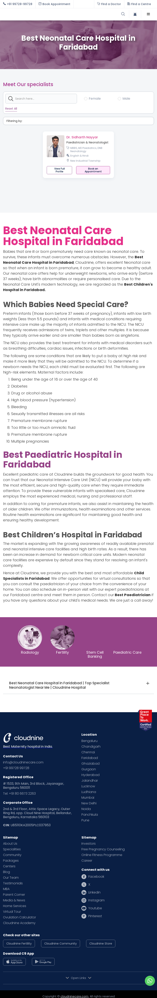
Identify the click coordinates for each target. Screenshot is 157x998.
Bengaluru (89, 741)
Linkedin (94, 892)
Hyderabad (90, 775)
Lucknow (88, 786)
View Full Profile (59, 170)
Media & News (14, 900)
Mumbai (87, 797)
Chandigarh (91, 746)
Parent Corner (14, 895)
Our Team (11, 878)
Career (86, 860)
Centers (9, 866)
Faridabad (89, 758)
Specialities (12, 849)
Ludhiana (88, 792)
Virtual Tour (12, 912)
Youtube (95, 908)
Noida (86, 809)
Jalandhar (89, 780)
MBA (6, 889)
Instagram (96, 900)
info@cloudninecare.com (23, 762)
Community (12, 855)
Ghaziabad (90, 763)
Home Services (14, 906)
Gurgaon (88, 769)
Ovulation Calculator (19, 917)
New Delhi (88, 803)
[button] (148, 14)
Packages (11, 860)
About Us (10, 843)
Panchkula (89, 815)
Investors (88, 843)
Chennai (88, 752)
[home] (41, 14)
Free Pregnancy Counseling (103, 849)
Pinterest (95, 916)
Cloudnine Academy (19, 923)
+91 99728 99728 (16, 768)
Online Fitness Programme (101, 855)
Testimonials (13, 883)
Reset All (11, 109)
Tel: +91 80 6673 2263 (19, 793)
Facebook (96, 876)
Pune (85, 820)
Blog (6, 872)
